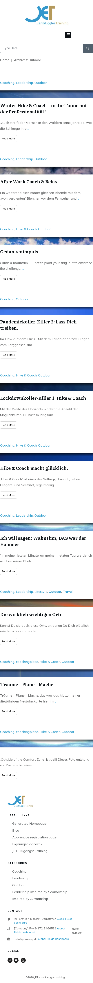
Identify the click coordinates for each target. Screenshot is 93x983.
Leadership (24, 78)
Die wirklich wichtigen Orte (31, 610)
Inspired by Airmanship (30, 894)
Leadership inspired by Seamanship (39, 888)
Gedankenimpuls (19, 247)
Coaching (7, 78)
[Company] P (35, 924)
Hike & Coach (26, 225)
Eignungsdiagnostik (27, 840)
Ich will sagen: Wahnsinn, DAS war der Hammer (43, 536)
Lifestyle (40, 587)
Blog (15, 826)
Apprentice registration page (34, 833)
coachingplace (27, 657)
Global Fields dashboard (53, 934)
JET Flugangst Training (30, 846)
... (28, 124)
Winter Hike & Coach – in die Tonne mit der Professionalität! (43, 104)
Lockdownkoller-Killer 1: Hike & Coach (43, 393)
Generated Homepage (29, 819)
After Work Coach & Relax (29, 177)
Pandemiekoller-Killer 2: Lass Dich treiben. (38, 320)
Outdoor (40, 78)
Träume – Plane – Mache (26, 680)
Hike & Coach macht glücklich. (34, 463)
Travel (68, 587)
